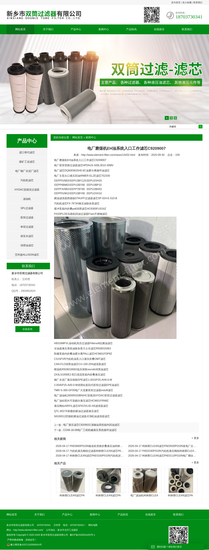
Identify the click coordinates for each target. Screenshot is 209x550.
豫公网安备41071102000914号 (24, 544)
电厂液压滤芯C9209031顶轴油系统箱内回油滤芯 (91, 424)
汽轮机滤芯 (26, 180)
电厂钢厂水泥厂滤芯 (27, 171)
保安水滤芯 (26, 236)
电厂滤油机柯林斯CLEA (144, 495)
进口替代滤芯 (27, 152)
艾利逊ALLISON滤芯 (27, 254)
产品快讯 (131, 29)
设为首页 (175, 2)
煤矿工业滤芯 (27, 161)
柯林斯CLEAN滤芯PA (72, 495)
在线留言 (159, 29)
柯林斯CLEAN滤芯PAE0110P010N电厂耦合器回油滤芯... (162, 455)
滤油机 (27, 199)
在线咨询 (27, 329)
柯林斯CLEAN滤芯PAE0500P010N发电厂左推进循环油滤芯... (162, 446)
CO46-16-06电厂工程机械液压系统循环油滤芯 (90, 430)
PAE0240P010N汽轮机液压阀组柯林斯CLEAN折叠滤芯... (162, 451)
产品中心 (76, 29)
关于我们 (48, 29)
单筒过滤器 (26, 226)
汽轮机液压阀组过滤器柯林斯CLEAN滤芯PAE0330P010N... (90, 451)
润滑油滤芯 (26, 245)
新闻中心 (103, 29)
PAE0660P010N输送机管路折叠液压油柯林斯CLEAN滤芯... (90, 446)
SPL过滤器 (27, 208)
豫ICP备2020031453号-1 (82, 535)
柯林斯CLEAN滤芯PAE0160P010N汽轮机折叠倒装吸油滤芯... (90, 455)
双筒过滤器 (26, 217)
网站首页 (20, 29)
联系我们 (197, 2)
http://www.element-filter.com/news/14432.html (108, 154)
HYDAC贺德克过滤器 (27, 189)
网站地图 (92, 525)
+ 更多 (195, 438)
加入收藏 (187, 2)
